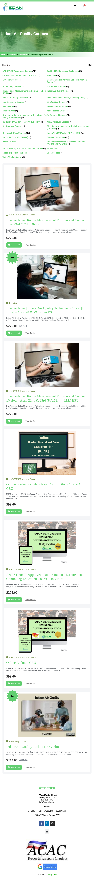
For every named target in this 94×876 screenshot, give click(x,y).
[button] (47, 831)
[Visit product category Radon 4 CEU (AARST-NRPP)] (24, 137)
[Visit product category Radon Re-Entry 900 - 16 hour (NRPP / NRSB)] (24, 148)
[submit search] (90, 65)
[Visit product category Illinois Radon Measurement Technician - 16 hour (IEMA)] (24, 92)
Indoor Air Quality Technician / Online (33, 747)
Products (12, 55)
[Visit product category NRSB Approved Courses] (69, 122)
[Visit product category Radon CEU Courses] (69, 137)
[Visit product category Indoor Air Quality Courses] (69, 91)
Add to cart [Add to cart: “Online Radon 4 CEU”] (15, 683)
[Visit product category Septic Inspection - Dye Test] (24, 153)
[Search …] (44, 65)
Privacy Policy (52, 875)
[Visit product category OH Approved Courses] (24, 126)
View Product (30, 245)
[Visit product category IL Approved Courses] (69, 86)
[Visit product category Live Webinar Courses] (69, 102)
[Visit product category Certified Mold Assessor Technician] (69, 71)
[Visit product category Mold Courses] (24, 111)
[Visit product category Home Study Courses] (24, 86)
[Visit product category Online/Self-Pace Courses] (24, 133)
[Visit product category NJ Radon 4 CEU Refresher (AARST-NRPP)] (24, 122)
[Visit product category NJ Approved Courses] (69, 115)
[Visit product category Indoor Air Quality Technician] (24, 97)
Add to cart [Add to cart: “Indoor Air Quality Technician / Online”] (15, 767)
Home (3, 55)
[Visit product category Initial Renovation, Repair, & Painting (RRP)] (69, 97)
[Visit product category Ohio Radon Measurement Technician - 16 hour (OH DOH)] (69, 127)
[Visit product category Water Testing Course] (24, 157)
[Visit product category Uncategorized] (69, 153)
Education (23, 55)
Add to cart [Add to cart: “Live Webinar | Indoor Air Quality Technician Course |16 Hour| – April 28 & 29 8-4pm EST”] (15, 333)
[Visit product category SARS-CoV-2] (69, 148)
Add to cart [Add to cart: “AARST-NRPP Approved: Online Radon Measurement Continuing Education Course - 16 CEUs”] (15, 599)
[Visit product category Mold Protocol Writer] (69, 111)
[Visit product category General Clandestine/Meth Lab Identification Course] (69, 81)
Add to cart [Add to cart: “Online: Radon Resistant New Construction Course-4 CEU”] (15, 511)
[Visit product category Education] (69, 75)
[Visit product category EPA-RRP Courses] (24, 80)
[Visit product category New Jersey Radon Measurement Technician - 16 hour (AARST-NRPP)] (24, 116)
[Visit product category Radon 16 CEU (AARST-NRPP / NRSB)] (69, 133)
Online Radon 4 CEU (21, 663)
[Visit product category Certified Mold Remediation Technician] (24, 75)
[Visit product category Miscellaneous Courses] (69, 106)
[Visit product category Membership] (24, 106)
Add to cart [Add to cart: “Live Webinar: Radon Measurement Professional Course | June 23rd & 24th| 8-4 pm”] (15, 245)
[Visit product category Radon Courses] (24, 142)
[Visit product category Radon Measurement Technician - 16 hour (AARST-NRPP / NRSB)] (69, 143)
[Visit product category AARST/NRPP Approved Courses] (24, 71)
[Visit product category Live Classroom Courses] (24, 102)
